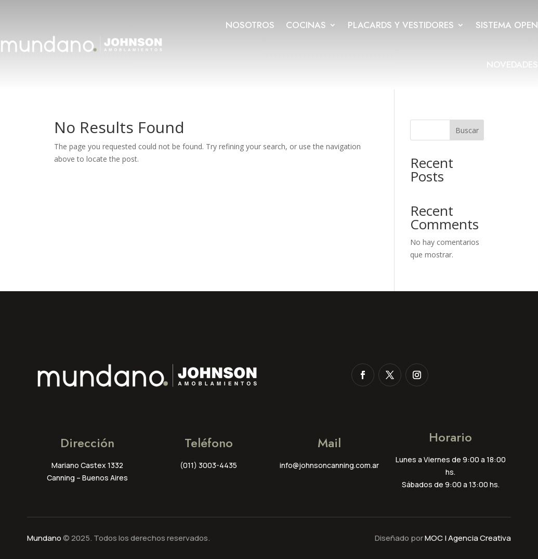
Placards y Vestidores (401, 25)
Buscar (467, 130)
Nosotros (250, 25)
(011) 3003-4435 (208, 465)
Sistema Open (507, 25)
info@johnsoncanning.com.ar (329, 465)
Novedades (512, 64)
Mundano (44, 537)
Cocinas (306, 25)
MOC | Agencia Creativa (468, 537)
